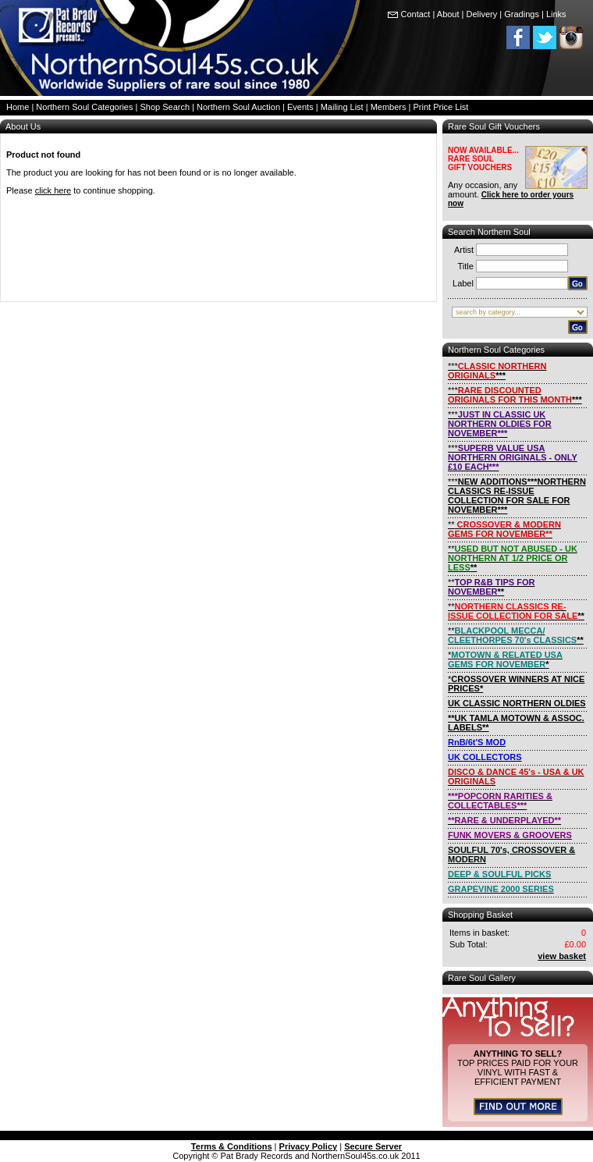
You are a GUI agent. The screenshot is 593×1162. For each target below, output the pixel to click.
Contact (416, 14)
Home (17, 107)
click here (53, 190)
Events (300, 107)
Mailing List (342, 107)
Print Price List (441, 107)
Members (389, 107)
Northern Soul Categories (84, 107)
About (448, 14)
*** (497, 370)
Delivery (482, 14)
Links (556, 14)
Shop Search (165, 107)
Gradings (521, 14)
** (504, 529)
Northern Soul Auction (238, 107)
